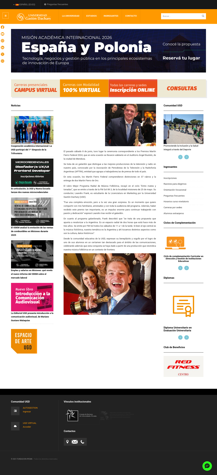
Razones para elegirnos (175, 184)
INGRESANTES (111, 16)
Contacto (131, 16)
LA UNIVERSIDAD (70, 16)
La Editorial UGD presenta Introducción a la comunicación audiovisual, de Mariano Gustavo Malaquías (32, 317)
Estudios (91, 16)
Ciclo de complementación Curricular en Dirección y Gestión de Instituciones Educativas (183, 258)
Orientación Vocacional (175, 190)
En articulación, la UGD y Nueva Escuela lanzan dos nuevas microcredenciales (30, 190)
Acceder (27, 427)
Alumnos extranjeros (174, 213)
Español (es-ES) (24, 4)
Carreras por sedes (173, 207)
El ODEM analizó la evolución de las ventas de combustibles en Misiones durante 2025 (32, 231)
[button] (207, 466)
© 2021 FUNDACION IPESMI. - (22, 459)
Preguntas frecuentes (56, 4)
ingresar (27, 411)
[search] (183, 16)
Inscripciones (170, 178)
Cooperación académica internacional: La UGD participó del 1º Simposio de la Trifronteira (31, 149)
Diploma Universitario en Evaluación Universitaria (178, 329)
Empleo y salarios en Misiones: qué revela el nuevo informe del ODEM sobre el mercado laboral (31, 274)
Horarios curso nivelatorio (176, 201)
